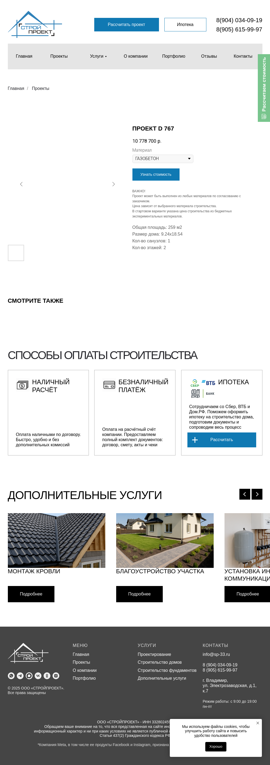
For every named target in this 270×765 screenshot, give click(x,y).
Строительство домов (160, 662)
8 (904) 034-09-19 (220, 665)
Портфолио (84, 678)
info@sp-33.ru (216, 654)
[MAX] (29, 675)
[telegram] (20, 675)
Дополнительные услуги (162, 678)
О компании (85, 670)
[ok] (47, 675)
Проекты (40, 88)
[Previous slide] (244, 494)
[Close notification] (258, 723)
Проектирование (154, 654)
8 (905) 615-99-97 (220, 670)
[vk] (38, 675)
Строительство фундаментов (167, 670)
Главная (16, 88)
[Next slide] (257, 494)
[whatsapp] (11, 675)
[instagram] (56, 675)
